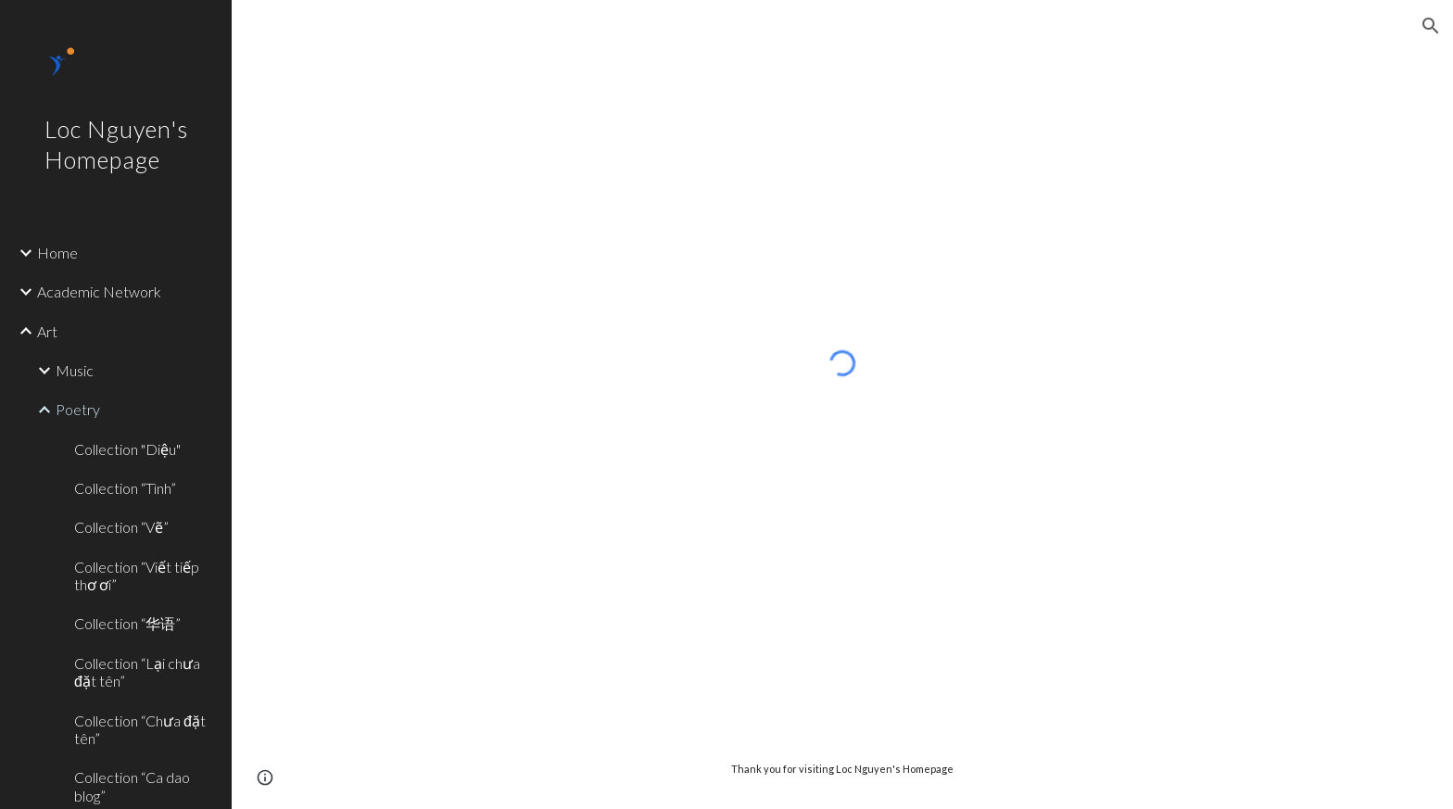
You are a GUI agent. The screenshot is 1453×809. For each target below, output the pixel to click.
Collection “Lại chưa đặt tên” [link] (137, 671)
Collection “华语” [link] (127, 623)
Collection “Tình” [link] (125, 488)
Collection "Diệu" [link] (127, 449)
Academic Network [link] (99, 291)
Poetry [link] (78, 409)
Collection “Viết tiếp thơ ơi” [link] (136, 575)
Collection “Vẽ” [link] (121, 527)
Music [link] (75, 370)
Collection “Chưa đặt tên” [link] (140, 729)
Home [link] (57, 252)
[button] (1431, 26)
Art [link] (47, 331)
